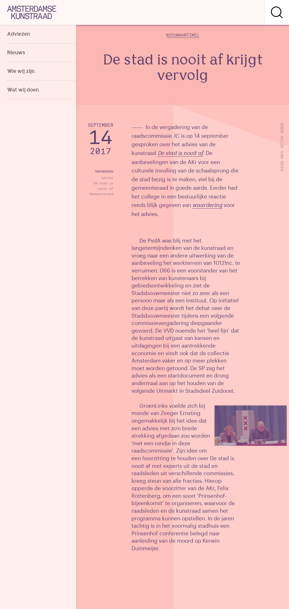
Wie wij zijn (21, 71)
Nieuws (16, 53)
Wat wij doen (23, 90)
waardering (207, 205)
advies (107, 178)
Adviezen (18, 34)
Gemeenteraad (101, 194)
